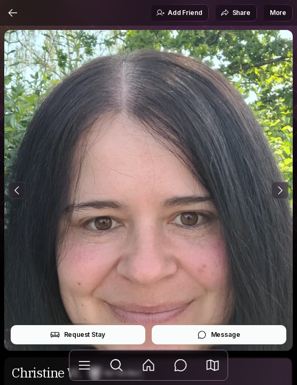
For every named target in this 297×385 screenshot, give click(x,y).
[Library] (84, 365)
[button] (212, 365)
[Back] (12, 12)
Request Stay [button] (77, 335)
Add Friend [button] (179, 13)
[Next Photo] (279, 190)
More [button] (278, 13)
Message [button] (218, 335)
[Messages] (180, 365)
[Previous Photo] (17, 190)
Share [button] (236, 13)
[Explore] (116, 365)
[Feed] (148, 365)
